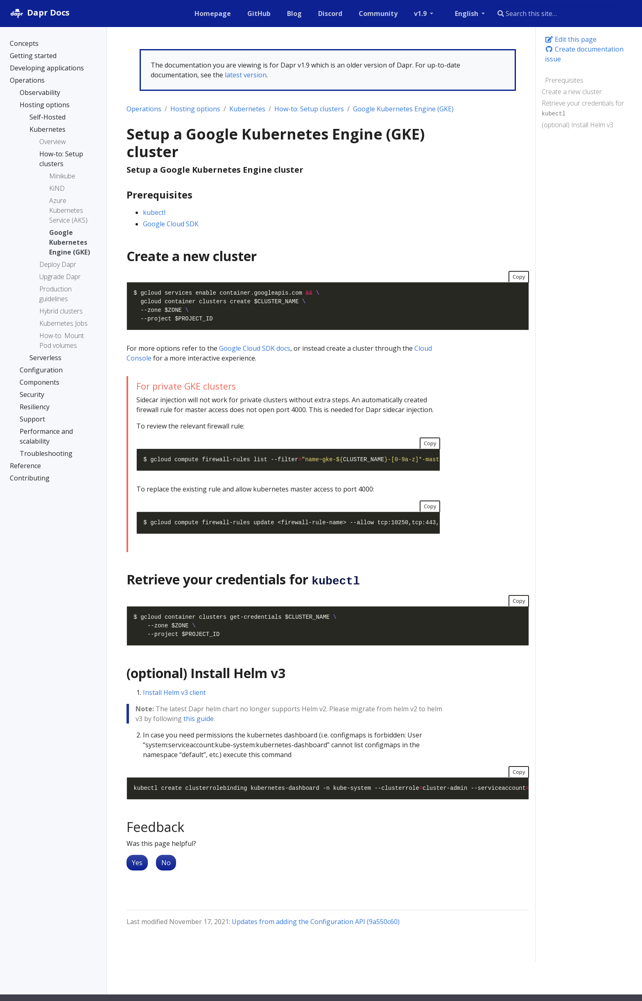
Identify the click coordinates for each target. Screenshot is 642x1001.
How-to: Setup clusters (309, 108)
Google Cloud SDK (171, 223)
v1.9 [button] (421, 13)
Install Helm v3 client (174, 692)
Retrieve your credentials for (583, 108)
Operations (144, 108)
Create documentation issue (584, 54)
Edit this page (571, 39)
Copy (519, 276)
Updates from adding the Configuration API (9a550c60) (316, 921)
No (166, 862)
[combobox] (557, 13)
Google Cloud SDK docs (254, 348)
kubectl (154, 212)
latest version (246, 74)
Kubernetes (247, 108)
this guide (198, 718)
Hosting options (195, 108)
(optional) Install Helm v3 (577, 124)
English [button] (467, 13)
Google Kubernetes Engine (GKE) (403, 108)
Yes (137, 862)
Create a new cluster (572, 91)
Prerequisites (564, 80)
